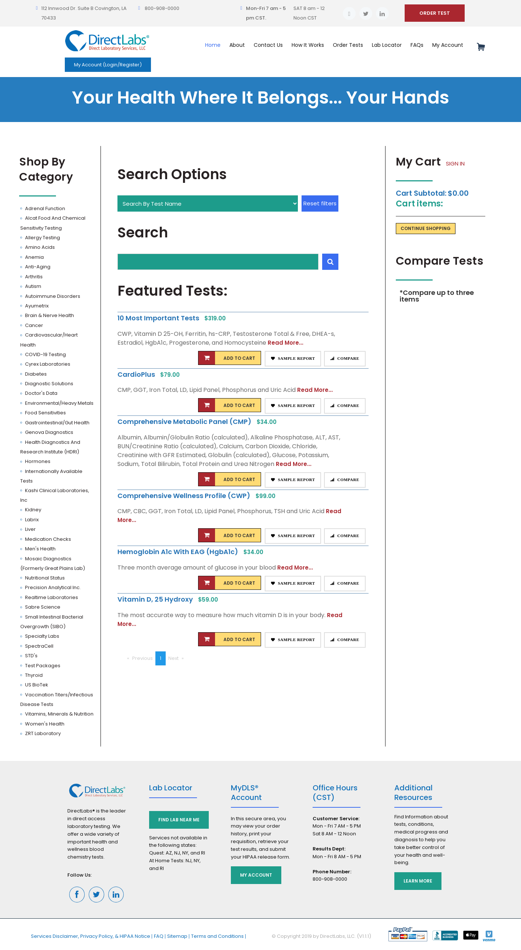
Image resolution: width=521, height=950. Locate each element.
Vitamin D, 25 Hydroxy (155, 599)
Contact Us (268, 45)
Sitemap (177, 936)
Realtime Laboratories (51, 597)
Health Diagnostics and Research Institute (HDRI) (50, 447)
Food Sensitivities (45, 412)
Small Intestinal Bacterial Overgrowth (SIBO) (51, 621)
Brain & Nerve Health (49, 315)
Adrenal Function (44, 208)
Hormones (37, 461)
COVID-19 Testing (45, 354)
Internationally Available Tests (51, 476)
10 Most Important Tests (159, 318)
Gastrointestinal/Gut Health (56, 422)
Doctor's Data (40, 393)
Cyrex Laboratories (47, 364)
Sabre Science (42, 606)
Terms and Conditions (217, 936)
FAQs (417, 45)
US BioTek (36, 684)
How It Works (308, 45)
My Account (447, 45)
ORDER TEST (434, 13)
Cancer (33, 325)
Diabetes (35, 373)
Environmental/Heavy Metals (59, 403)
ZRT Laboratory (42, 733)
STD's (31, 655)
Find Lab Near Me (179, 820)
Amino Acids (39, 247)
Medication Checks (47, 539)
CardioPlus (136, 374)
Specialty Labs (41, 636)
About (237, 45)
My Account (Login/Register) (108, 64)
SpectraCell (38, 646)
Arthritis (33, 276)
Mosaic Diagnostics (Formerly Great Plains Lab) (52, 563)
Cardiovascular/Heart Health (49, 339)
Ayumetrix (36, 305)
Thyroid (33, 675)
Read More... (285, 343)
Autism (32, 286)
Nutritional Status (44, 577)
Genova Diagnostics (48, 432)
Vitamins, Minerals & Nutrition (59, 713)
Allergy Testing (42, 237)
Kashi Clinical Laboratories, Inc (54, 495)
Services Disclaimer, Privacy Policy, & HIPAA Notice (90, 936)
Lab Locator (387, 45)
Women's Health (44, 723)
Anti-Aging (37, 266)
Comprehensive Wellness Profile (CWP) (184, 495)
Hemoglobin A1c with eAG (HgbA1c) (178, 551)
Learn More (418, 881)
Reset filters (320, 203)
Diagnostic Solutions (48, 383)
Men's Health (40, 548)
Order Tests (348, 45)
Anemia (34, 257)
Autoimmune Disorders (52, 296)
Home (213, 45)
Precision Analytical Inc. (52, 587)
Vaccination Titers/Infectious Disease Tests (56, 699)
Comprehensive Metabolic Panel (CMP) (185, 421)
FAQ (158, 936)
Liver (30, 529)
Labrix (31, 519)
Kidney (32, 509)
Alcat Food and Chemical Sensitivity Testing (52, 223)
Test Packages (42, 665)
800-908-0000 (162, 8)
